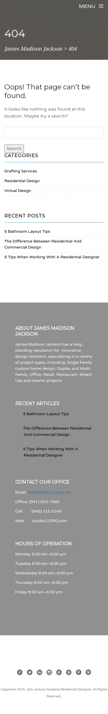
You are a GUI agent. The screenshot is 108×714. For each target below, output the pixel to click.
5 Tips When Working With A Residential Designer (52, 257)
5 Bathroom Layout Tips (27, 231)
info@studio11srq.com (49, 492)
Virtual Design (17, 190)
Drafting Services (20, 171)
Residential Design (22, 180)
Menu (91, 6)
